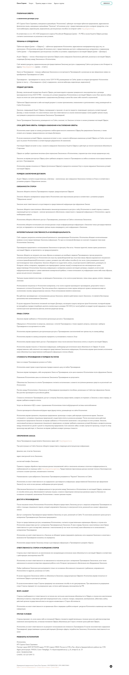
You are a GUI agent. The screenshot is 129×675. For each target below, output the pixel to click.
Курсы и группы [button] (59, 3)
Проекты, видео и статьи (44, 3)
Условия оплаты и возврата (43, 667)
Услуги (31, 3)
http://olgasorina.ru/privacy (50, 469)
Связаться (106, 3)
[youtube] (111, 666)
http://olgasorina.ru (88, 29)
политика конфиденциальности (28, 667)
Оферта (19, 667)
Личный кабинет (55, 667)
